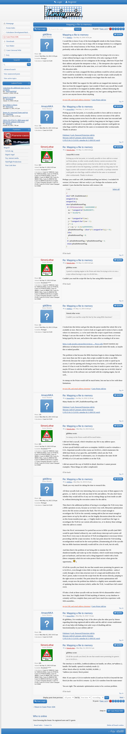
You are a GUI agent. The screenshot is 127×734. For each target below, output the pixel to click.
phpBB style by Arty (111, 731)
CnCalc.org (9, 151)
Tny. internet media (12, 158)
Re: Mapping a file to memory (78, 106)
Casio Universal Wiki (13, 50)
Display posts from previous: (58, 698)
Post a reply (41, 29)
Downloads (10, 41)
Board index (38, 725)
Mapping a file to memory (79, 24)
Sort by (83, 698)
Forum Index (10, 28)
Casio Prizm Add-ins (99, 100)
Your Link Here (10, 165)
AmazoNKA (47, 106)
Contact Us (48, 725)
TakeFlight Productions (13, 162)
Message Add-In (68, 138)
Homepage (10, 23)
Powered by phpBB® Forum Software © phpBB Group (120, 731)
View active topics (10, 78)
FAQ (7, 55)
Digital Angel (10, 155)
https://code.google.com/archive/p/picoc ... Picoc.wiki (83, 344)
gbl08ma (47, 34)
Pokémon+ (66, 135)
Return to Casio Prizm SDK (44, 707)
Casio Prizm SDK (12, 37)
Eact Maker (10, 46)
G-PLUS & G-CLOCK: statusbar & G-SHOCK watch (81, 140)
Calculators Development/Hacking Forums (18, 32)
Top (120, 101)
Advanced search (10, 69)
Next (121, 697)
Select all (116, 189)
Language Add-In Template (83, 138)
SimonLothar (47, 147)
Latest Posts (16, 83)
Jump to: (103, 711)
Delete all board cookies (115, 725)
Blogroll (6, 148)
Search (17, 60)
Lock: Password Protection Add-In (82, 135)
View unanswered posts (12, 74)
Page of (104, 29)
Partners (17, 129)
